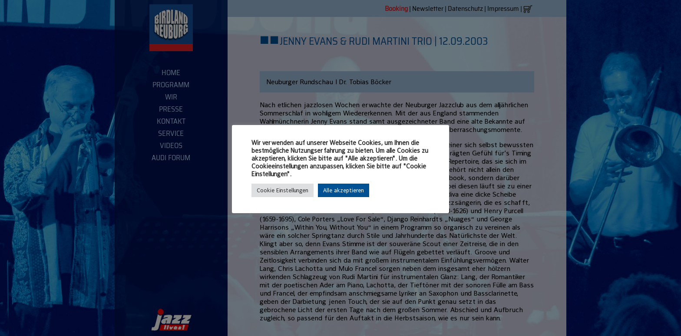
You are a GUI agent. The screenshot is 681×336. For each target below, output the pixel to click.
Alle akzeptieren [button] (343, 190)
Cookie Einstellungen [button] (282, 190)
